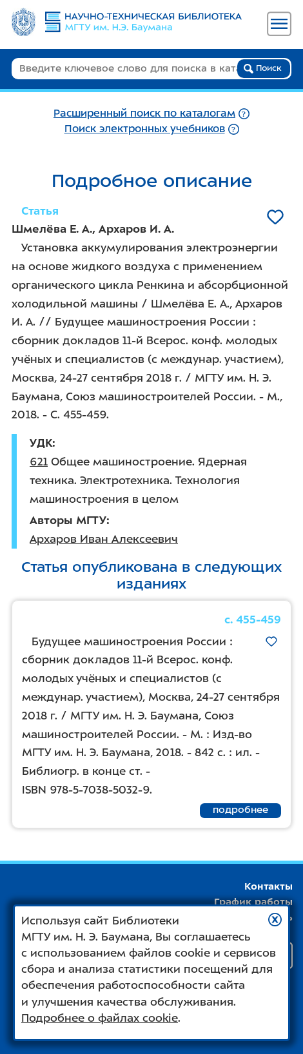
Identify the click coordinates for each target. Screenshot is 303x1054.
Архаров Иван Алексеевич (104, 539)
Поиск (263, 68)
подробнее (240, 810)
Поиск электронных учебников (144, 128)
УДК (41, 443)
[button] (275, 919)
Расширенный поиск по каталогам (144, 113)
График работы (253, 902)
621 (39, 461)
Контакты (268, 886)
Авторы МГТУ (68, 520)
